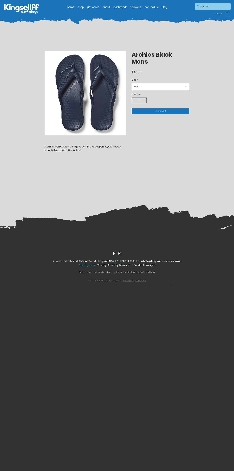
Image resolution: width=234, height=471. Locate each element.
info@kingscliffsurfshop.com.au (162, 261)
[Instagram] (120, 253)
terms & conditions (146, 272)
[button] (228, 13)
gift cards (99, 272)
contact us (130, 272)
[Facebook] (113, 253)
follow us (118, 272)
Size (135, 79)
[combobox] (160, 86)
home (82, 272)
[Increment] (144, 100)
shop (90, 272)
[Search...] (212, 6)
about (109, 272)
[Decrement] (134, 100)
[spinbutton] (139, 100)
